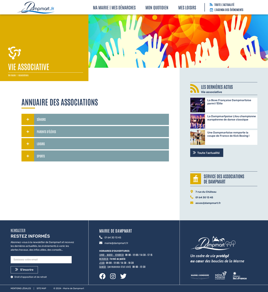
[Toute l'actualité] (211, 5)
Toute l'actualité (224, 4)
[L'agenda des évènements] (211, 10)
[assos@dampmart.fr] (191, 203)
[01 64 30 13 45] (191, 197)
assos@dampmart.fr (208, 203)
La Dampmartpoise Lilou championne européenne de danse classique (231, 118)
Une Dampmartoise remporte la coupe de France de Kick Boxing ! (228, 134)
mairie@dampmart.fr (116, 243)
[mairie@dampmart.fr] (100, 243)
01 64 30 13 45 (204, 197)
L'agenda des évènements (229, 9)
